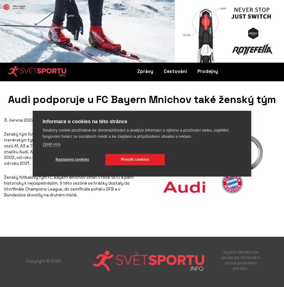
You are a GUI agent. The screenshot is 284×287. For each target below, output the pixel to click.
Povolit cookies (135, 159)
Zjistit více (51, 144)
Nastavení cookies (72, 159)
